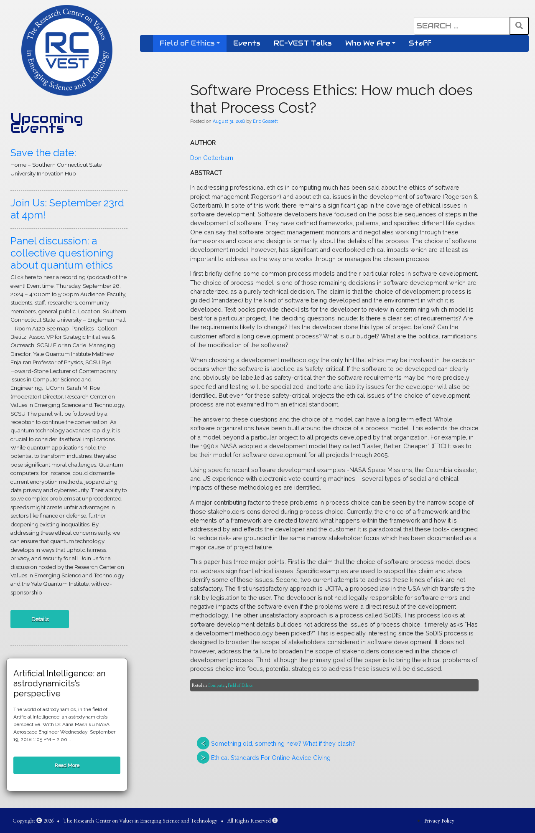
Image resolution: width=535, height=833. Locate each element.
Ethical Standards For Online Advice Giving (271, 757)
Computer (217, 685)
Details (39, 619)
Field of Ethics (187, 43)
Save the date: (43, 153)
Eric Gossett (265, 121)
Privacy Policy (439, 820)
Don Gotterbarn (211, 157)
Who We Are (367, 43)
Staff (420, 43)
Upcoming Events (46, 123)
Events (246, 43)
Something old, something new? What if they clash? (283, 743)
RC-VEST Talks (303, 43)
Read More (67, 765)
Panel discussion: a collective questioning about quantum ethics (61, 253)
